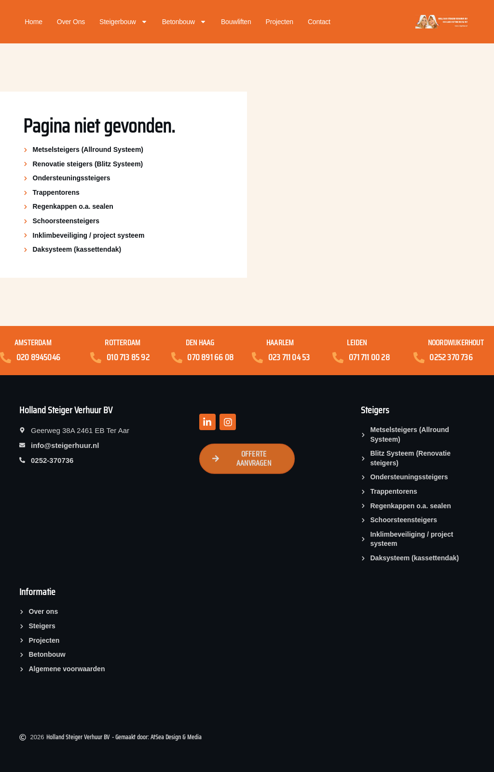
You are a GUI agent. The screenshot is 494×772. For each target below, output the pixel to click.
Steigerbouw (123, 22)
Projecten (279, 22)
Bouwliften (236, 22)
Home (33, 22)
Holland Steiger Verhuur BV (65, 410)
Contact (319, 22)
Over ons (71, 22)
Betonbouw (184, 22)
